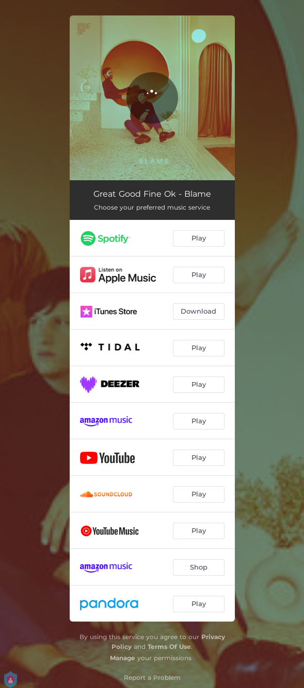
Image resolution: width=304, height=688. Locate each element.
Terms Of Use (169, 646)
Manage (122, 658)
